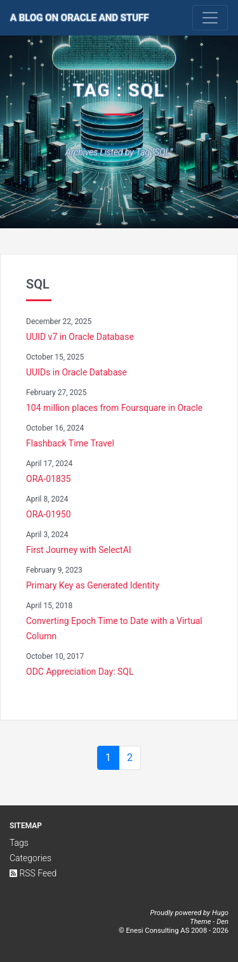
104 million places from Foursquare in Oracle (114, 408)
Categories (30, 858)
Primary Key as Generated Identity (92, 585)
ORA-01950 (48, 514)
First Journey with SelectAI (78, 550)
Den (222, 922)
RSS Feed (33, 873)
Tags (19, 843)
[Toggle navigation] (210, 17)
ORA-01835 (48, 479)
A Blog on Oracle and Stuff (79, 17)
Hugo (220, 913)
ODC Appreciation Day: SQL (80, 671)
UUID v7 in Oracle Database (80, 337)
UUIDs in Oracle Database (76, 372)
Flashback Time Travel (70, 443)
